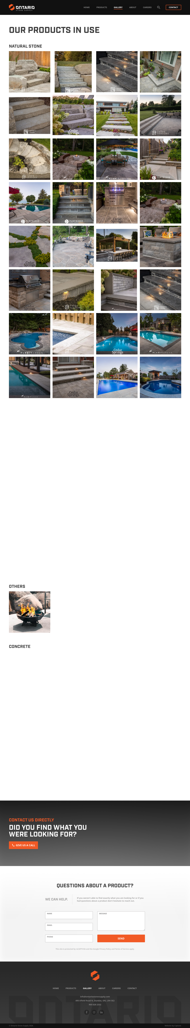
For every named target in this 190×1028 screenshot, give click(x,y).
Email (49, 925)
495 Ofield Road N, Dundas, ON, (95, 1001)
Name (49, 914)
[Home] (95, 976)
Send (121, 938)
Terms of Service (122, 949)
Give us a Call (23, 845)
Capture (177, 1025)
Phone (50, 937)
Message (103, 914)
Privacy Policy (105, 949)
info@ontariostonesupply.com (95, 997)
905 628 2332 (95, 1004)
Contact (173, 7)
